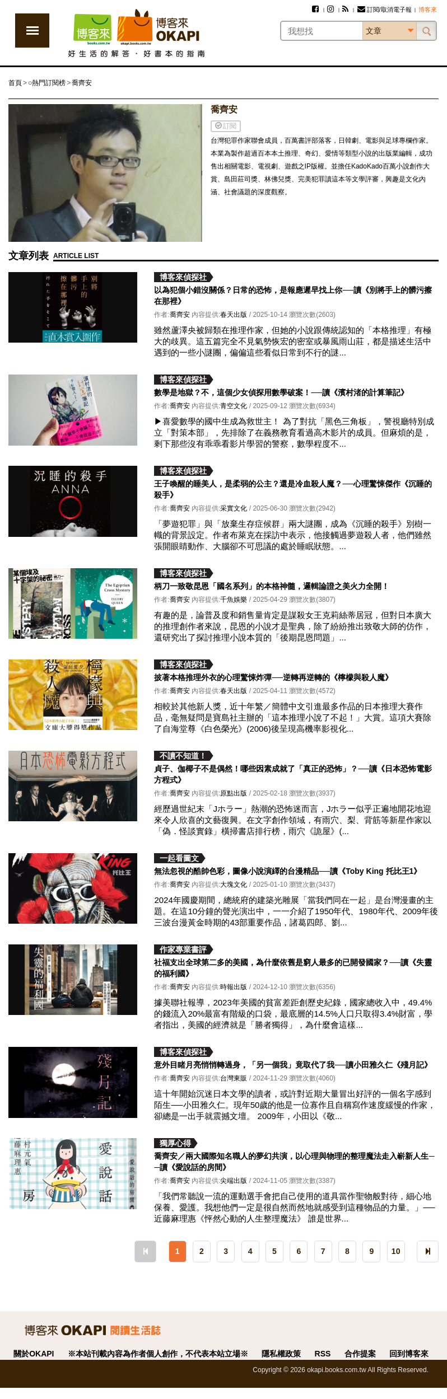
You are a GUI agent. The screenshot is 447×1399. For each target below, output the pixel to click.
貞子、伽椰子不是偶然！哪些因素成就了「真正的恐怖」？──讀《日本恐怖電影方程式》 (293, 774)
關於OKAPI (33, 1353)
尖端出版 (233, 1181)
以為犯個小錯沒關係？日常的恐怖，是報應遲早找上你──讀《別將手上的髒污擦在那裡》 (293, 296)
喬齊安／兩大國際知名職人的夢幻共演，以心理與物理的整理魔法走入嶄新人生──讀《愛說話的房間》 (294, 1162)
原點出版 (233, 793)
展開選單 (32, 30)
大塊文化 (233, 884)
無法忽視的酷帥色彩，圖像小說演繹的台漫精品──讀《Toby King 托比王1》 (287, 871)
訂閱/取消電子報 (384, 9)
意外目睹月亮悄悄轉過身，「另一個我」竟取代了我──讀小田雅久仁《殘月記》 (293, 1064)
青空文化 (233, 406)
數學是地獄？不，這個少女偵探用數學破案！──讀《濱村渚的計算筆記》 (281, 392)
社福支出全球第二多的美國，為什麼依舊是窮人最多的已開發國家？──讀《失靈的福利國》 (293, 968)
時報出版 (233, 987)
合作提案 (360, 1353)
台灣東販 (233, 1078)
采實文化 (233, 508)
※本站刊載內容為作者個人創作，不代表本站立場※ (158, 1353)
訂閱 (225, 125)
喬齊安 (82, 83)
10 (396, 1251)
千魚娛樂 (233, 599)
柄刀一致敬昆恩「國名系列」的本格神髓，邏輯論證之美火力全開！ (271, 586)
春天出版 (233, 315)
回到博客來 (409, 1353)
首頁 (15, 83)
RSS (323, 1353)
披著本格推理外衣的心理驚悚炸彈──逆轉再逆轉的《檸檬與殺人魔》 (273, 677)
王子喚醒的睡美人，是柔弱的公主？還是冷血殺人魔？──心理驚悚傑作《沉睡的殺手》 (293, 489)
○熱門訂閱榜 (47, 83)
